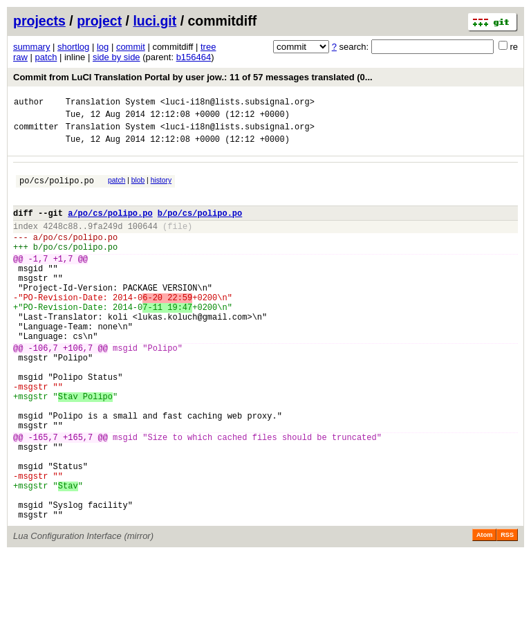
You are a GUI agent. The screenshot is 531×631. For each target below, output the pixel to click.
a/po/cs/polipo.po (110, 227)
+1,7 (63, 281)
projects (39, 20)
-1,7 (38, 281)
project (99, 20)
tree (208, 47)
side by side (116, 57)
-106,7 (43, 389)
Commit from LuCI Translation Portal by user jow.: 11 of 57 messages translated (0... (193, 77)
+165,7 (78, 497)
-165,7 (43, 497)
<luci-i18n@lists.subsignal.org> (237, 103)
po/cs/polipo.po (56, 190)
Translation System (111, 103)
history (161, 188)
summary (31, 47)
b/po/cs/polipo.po (200, 227)
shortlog (73, 47)
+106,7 (78, 389)
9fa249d (105, 242)
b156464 (194, 57)
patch (46, 57)
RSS (507, 611)
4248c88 (60, 242)
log (103, 47)
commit (130, 47)
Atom (484, 611)
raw (20, 57)
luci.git (154, 20)
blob (138, 188)
